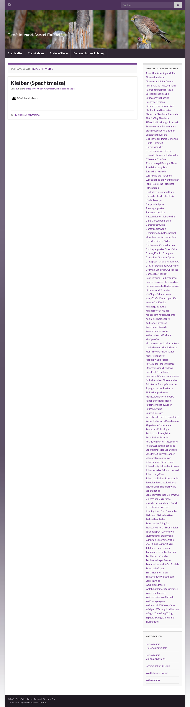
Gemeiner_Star (169, 236)
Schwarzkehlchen (155, 478)
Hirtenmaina (152, 290)
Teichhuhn (151, 556)
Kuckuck (166, 335)
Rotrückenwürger (155, 441)
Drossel (168, 151)
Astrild (156, 85)
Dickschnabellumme (156, 138)
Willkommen (153, 680)
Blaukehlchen (153, 110)
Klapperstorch (153, 310)
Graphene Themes (37, 702)
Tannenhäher (163, 547)
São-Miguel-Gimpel (156, 543)
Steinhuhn (151, 515)
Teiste (167, 560)
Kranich (163, 327)
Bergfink (160, 101)
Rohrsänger (163, 429)
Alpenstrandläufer (155, 81)
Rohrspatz (151, 429)
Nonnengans (172, 376)
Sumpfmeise (152, 539)
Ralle (168, 400)
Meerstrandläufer (155, 355)
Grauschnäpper (166, 257)
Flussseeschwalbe (155, 212)
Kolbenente (163, 318)
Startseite (15, 53)
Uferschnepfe (167, 576)
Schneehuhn (167, 462)
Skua (161, 502)
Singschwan (152, 502)
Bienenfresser (153, 106)
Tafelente (151, 547)
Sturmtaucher (153, 535)
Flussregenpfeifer (155, 208)
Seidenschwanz (168, 486)
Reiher (149, 421)
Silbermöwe (173, 494)
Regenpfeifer (172, 417)
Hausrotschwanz (154, 281)
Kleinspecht (152, 314)
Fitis (171, 196)
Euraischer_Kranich (156, 171)
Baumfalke (163, 93)
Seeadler (150, 482)
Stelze (162, 519)
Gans (148, 220)
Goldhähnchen (167, 245)
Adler (159, 73)
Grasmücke (171, 249)
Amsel (149, 85)
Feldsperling (152, 187)
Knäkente (170, 314)
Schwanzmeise (153, 470)
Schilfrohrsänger (166, 453)
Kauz (175, 298)
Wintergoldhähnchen (167, 609)
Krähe (165, 331)
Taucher (172, 552)
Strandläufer (171, 527)
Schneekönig (152, 466)
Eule (165, 167)
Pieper (164, 392)
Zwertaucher (152, 621)
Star (163, 511)
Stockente (151, 527)
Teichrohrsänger (154, 560)
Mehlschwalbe (153, 359)
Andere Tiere (59, 53)
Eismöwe (161, 159)
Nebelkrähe (163, 372)
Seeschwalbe (163, 482)
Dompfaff (158, 142)
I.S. (16, 88)
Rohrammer (165, 425)
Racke (162, 400)
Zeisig (169, 613)
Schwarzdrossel (170, 470)
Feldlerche (157, 183)
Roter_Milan (164, 433)
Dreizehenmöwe (154, 151)
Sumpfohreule (166, 539)
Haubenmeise (153, 277)
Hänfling (150, 294)
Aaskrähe (151, 73)
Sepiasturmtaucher (156, 494)
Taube (163, 552)
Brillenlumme (169, 126)
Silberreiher (152, 498)
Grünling (160, 269)
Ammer (170, 81)
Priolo (164, 396)
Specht (174, 502)
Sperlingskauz (153, 511)
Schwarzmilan (172, 478)
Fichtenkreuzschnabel (157, 191)
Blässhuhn (164, 118)
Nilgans (161, 376)
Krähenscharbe (154, 335)
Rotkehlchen (152, 437)
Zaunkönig (160, 613)
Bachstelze (167, 89)
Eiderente (151, 159)
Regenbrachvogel (155, 417)
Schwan (175, 466)
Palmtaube (151, 384)
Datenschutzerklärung (88, 53)
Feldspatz (169, 183)
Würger (150, 613)
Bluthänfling (152, 118)
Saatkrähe (169, 445)
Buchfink (170, 130)
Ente (148, 167)
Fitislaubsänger (154, 200)
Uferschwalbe (153, 580)
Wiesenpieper (168, 605)
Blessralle (173, 114)
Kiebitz (162, 302)
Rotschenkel (171, 441)
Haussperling (171, 281)
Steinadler (171, 511)
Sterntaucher (153, 523)
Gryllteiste (172, 265)
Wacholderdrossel (155, 584)
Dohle (149, 142)
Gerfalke (150, 241)
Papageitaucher (154, 388)
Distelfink (173, 138)
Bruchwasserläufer (156, 130)
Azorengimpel (153, 89)
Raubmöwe (152, 404)
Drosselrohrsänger (156, 155)
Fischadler (151, 196)
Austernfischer (168, 85)
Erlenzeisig (156, 167)
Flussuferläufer (153, 216)
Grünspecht (171, 269)
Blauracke (151, 114)
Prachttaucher (153, 396)
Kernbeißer (152, 302)
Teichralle (162, 556)
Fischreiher (163, 196)
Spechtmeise (32, 114)
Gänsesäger (152, 273)
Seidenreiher (152, 486)
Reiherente (159, 421)
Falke (148, 183)
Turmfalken (36, 53)
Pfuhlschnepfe (153, 392)
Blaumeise (165, 110)
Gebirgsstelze (153, 232)
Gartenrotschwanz (156, 228)
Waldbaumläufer (154, 588)
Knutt (162, 314)
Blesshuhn (162, 114)
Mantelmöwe (153, 351)
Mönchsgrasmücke (156, 367)
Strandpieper (153, 531)
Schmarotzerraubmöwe (158, 457)
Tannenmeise (153, 552)
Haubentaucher (169, 277)
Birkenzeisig (167, 106)
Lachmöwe (173, 343)
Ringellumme (172, 421)
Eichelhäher (172, 155)
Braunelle (174, 122)
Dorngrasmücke (154, 146)
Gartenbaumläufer (162, 220)
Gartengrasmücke (155, 224)
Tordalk (175, 564)
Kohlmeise (151, 318)
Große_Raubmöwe (169, 261)
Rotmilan (164, 437)
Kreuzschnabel (153, 331)
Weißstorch (167, 597)
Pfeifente (168, 388)
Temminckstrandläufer (158, 564)
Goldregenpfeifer (155, 249)
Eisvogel (165, 163)
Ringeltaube (152, 425)
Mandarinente (169, 347)
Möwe (169, 367)
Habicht (163, 273)
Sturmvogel (167, 535)
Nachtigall (151, 372)
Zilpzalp (150, 617)
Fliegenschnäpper (155, 204)
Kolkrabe (150, 322)
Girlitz (167, 241)
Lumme (157, 347)
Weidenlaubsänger (156, 592)
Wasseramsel (171, 588)
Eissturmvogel (153, 163)
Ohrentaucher (170, 380)
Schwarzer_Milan (155, 474)
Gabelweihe (168, 216)
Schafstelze (171, 449)
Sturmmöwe (167, 531)
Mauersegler (167, 351)
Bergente (150, 101)
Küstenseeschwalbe (156, 343)
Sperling (164, 507)
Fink (171, 191)
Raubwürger (165, 404)
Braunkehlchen (153, 126)
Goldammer (152, 245)
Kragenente (152, 327)
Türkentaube (153, 576)
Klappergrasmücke (156, 306)
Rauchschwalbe (154, 408)
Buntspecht (152, 134)
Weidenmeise (153, 597)
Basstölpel (151, 93)
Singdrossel (165, 498)
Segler (173, 482)
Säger (170, 543)
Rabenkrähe (152, 400)
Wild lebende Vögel (65, 88)
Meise (165, 359)
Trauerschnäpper (155, 568)
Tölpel (164, 572)
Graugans (168, 253)
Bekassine (163, 97)
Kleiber (19, 114)
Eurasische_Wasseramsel (159, 175)
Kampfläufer (152, 298)
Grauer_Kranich (154, 253)
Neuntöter (151, 376)
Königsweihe (152, 339)
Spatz (167, 502)
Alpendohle (169, 73)
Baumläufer (152, 97)
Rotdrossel (152, 433)
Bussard (162, 134)
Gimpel (159, 241)
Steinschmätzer (165, 515)
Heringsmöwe (171, 286)
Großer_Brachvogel (156, 265)
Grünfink (150, 269)
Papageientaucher (167, 384)
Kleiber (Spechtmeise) (38, 82)
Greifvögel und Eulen (158, 665)
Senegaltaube (153, 490)
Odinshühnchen (154, 380)
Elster (174, 163)
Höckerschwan (163, 294)
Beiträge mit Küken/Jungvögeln (39, 88)
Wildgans (151, 609)
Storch (160, 527)
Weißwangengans (155, 601)
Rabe (171, 396)
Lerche (149, 347)
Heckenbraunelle (155, 286)
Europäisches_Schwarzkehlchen (162, 179)
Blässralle (151, 122)
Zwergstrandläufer (165, 617)
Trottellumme (153, 572)
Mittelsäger (152, 363)
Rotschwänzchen (155, 445)
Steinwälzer (152, 519)
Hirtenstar (164, 290)
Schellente (151, 453)
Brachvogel (162, 122)
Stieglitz (164, 523)
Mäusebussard (167, 363)
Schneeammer (153, 462)
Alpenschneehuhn (155, 77)
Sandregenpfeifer (155, 449)
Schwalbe (165, 466)
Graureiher (151, 257)
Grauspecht (152, 261)
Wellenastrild (153, 605)
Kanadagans (166, 298)
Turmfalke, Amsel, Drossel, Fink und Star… (57, 33)
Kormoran (161, 322)
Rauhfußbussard (154, 412)
